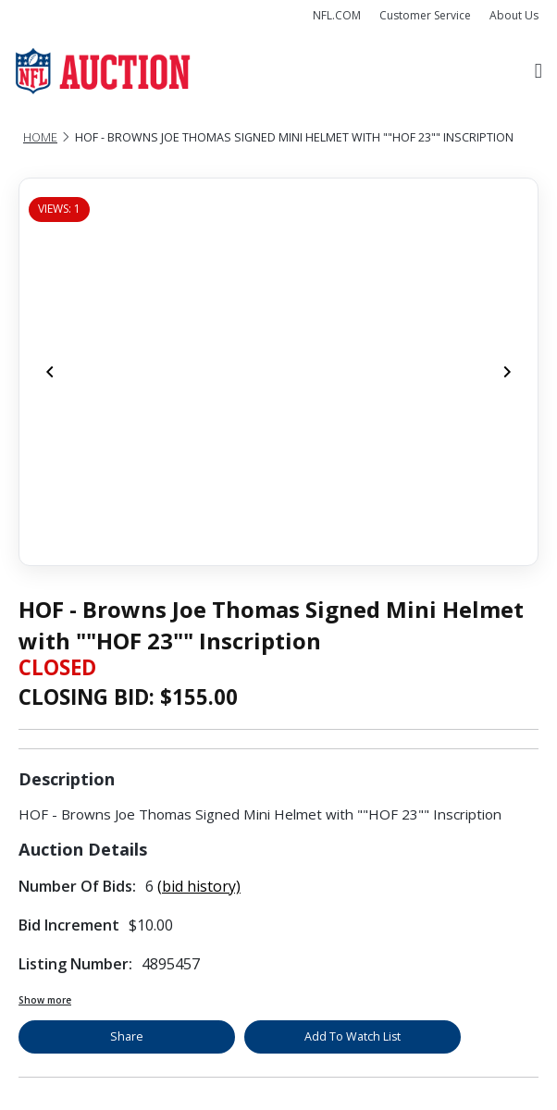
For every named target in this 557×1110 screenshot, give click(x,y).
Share (126, 1036)
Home (40, 137)
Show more (45, 999)
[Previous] (50, 371)
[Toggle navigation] (538, 71)
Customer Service (425, 15)
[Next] (507, 371)
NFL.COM (337, 15)
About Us (513, 15)
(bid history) (199, 886)
